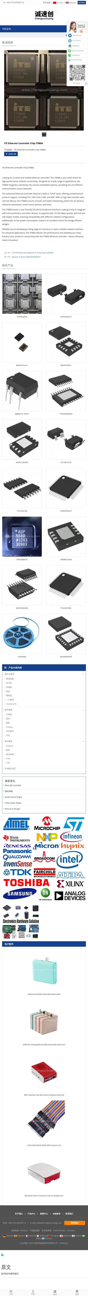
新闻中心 (44, 1213)
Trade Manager (75, 60)
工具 (8, 762)
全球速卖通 (46, 1230)
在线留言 (57, 1213)
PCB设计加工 (10, 768)
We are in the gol (12, 808)
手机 (33, 1292)
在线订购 (11, 154)
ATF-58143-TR (66, 462)
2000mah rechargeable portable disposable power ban (44, 1044)
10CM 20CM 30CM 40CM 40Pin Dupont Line (44, 1145)
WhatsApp (74, 55)
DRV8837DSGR (66, 559)
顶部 (77, 1292)
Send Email (74, 35)
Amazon (24, 1230)
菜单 (55, 1292)
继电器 (9, 695)
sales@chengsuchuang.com (49, 1223)
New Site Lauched (13, 785)
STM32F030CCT (66, 511)
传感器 (9, 687)
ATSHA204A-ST (66, 317)
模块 (8, 718)
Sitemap (63, 1243)
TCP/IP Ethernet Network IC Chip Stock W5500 (32, 252)
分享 (11, 1292)
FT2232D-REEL (66, 608)
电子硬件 (8, 709)
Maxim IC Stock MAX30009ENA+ (26, 257)
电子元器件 (9, 674)
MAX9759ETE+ (66, 365)
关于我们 (19, 1213)
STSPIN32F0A (22, 317)
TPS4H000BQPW (66, 414)
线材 (8, 750)
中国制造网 (35, 1230)
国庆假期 (9, 791)
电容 (8, 691)
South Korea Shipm (13, 797)
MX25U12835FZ (22, 462)
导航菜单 (6, 28)
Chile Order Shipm (13, 803)
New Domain (59, 1230)
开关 (8, 735)
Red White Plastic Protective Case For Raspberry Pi (44, 1196)
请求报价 (81, 2)
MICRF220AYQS (22, 608)
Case (8, 758)
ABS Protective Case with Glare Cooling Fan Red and (44, 1095)
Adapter (9, 745)
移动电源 (10, 754)
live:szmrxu (74, 41)
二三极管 (10, 699)
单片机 (9, 683)
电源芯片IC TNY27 (22, 414)
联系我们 (69, 1213)
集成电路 (10, 678)
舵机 (8, 722)
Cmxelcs (71, 1230)
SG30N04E (22, 656)
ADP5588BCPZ (21, 559)
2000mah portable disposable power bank (44, 994)
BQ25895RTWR (66, 656)
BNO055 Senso (22, 365)
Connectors (11, 704)
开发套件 (10, 731)
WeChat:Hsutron (76, 51)
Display (9, 727)
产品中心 (31, 1213)
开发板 (9, 714)
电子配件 (8, 741)
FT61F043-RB (22, 511)
